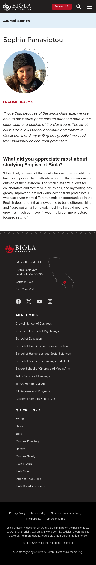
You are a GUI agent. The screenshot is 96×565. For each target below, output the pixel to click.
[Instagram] (50, 302)
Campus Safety (25, 456)
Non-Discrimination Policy (66, 513)
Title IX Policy (33, 519)
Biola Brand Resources (31, 486)
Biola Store (23, 471)
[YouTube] (39, 302)
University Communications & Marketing (58, 552)
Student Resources (28, 479)
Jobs (19, 434)
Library (20, 449)
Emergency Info (56, 519)
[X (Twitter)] (28, 302)
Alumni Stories (16, 20)
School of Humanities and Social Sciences (43, 353)
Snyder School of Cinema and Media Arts (43, 369)
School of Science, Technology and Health (43, 361)
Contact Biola (24, 282)
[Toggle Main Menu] (89, 6)
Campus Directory (27, 441)
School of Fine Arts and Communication (42, 346)
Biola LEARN (24, 464)
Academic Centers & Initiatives (36, 399)
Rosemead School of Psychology (37, 331)
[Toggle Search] (79, 6)
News (19, 426)
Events (20, 419)
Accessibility (38, 513)
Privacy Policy (17, 513)
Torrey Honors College (31, 384)
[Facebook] (18, 302)
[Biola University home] (17, 7)
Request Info (61, 6)
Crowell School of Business (34, 323)
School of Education (29, 338)
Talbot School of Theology (33, 376)
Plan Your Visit (25, 289)
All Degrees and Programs (33, 391)
